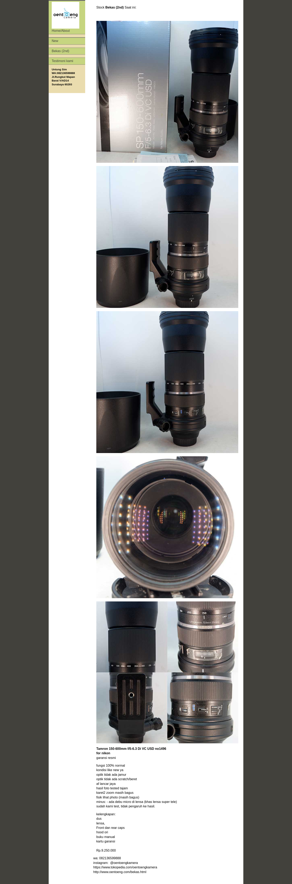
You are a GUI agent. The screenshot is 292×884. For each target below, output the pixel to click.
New (55, 41)
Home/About (65, 17)
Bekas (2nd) (60, 51)
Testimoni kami (62, 61)
